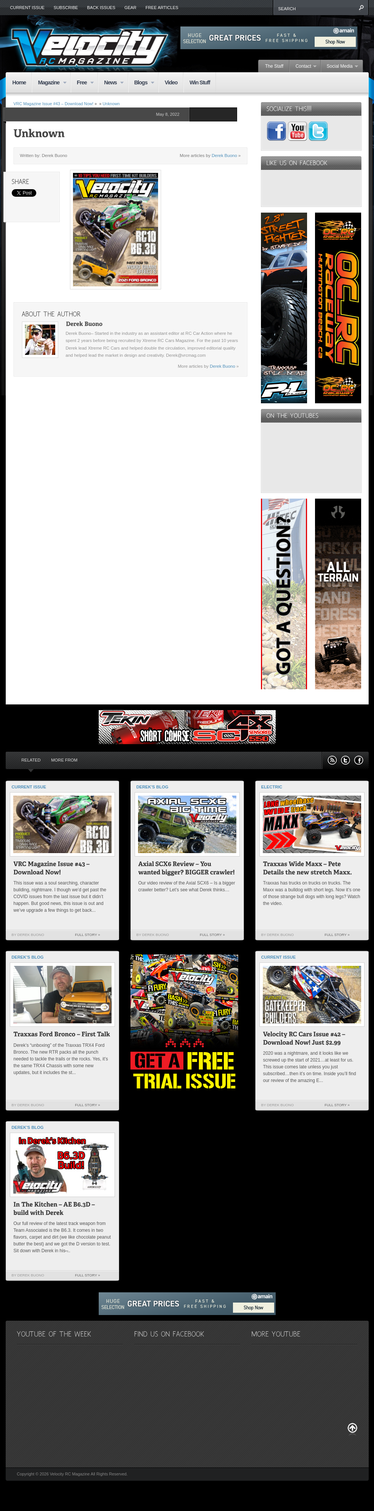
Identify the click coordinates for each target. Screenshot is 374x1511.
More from (64, 760)
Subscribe (66, 7)
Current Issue (27, 7)
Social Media (339, 67)
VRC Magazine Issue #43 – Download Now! (54, 103)
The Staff (274, 66)
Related (31, 760)
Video (170, 82)
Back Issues (101, 7)
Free (82, 83)
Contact (303, 67)
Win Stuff (199, 82)
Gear (130, 7)
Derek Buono (224, 155)
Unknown (110, 103)
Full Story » (87, 935)
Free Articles (162, 7)
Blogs (141, 83)
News (111, 83)
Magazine (49, 83)
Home (19, 82)
